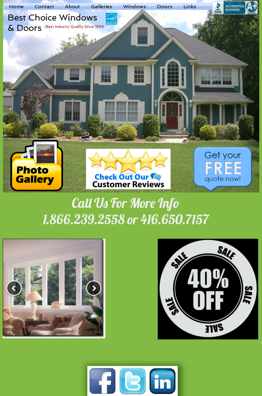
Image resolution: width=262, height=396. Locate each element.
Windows (134, 6)
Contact (44, 6)
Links (189, 6)
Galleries (101, 6)
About (72, 6)
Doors (164, 6)
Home (16, 6)
